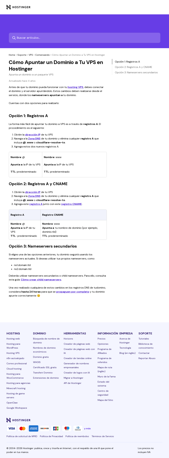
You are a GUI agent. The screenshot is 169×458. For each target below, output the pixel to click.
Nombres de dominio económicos (44, 349)
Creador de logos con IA (77, 372)
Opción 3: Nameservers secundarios (136, 72)
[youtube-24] (147, 420)
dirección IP (32, 134)
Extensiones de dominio (46, 377)
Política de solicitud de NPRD (22, 436)
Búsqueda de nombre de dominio (46, 340)
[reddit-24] (154, 420)
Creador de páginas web (77, 343)
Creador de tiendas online (78, 358)
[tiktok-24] (160, 420)
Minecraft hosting (16, 388)
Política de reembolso (77, 436)
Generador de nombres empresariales (76, 365)
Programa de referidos (104, 360)
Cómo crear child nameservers (41, 279)
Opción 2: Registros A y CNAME (133, 67)
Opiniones (103, 343)
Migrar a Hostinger (73, 377)
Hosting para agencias (18, 383)
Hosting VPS (13, 353)
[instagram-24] (134, 420)
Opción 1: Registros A (127, 61)
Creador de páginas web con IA (79, 351)
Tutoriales (144, 338)
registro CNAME (71, 204)
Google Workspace (17, 407)
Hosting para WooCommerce (15, 375)
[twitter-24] (141, 420)
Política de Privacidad (51, 436)
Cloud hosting (14, 368)
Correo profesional (17, 363)
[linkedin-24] (121, 420)
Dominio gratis (41, 356)
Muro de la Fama (107, 376)
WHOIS (37, 362)
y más (87, 428)
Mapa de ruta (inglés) (105, 369)
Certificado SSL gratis (45, 367)
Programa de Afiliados (104, 351)
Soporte (21, 54)
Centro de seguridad (103, 392)
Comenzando (42, 54)
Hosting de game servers (16, 395)
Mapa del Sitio (105, 400)
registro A (35, 204)
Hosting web (13, 338)
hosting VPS (75, 87)
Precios (101, 338)
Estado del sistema (103, 383)
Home (12, 54)
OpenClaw (12, 402)
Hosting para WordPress (13, 345)
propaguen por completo (72, 291)
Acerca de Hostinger (124, 340)
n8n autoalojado (15, 358)
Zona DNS (34, 138)
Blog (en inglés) (127, 353)
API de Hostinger (72, 383)
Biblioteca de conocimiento (146, 345)
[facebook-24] (128, 420)
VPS (31, 54)
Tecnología (125, 347)
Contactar (144, 353)
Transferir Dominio (43, 372)
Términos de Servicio (103, 436)
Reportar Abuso (147, 358)
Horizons (68, 338)
